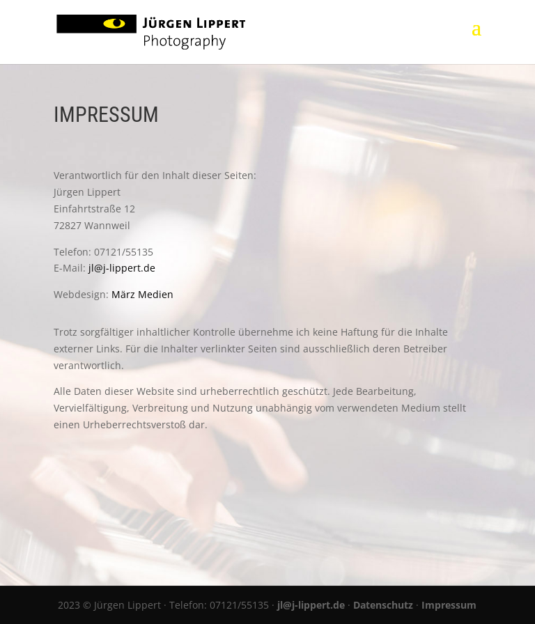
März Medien (142, 294)
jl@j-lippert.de (121, 267)
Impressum (448, 604)
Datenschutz (383, 604)
